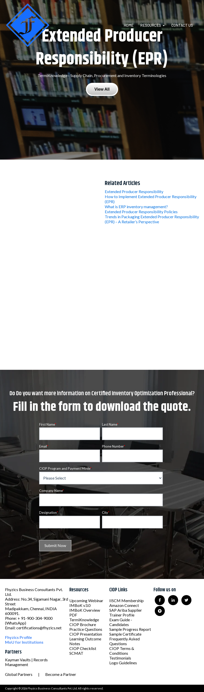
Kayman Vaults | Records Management (26, 662)
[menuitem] (131, 25)
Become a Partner (60, 674)
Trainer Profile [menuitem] (121, 614)
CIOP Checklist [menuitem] (82, 648)
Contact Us (182, 25)
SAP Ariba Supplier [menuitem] (125, 610)
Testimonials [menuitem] (120, 657)
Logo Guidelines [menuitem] (123, 662)
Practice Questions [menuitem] (85, 629)
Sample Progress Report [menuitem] (130, 629)
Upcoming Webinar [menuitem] (86, 600)
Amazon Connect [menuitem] (124, 605)
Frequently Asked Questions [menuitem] (124, 641)
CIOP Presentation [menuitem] (85, 634)
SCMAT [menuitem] (76, 653)
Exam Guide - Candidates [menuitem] (120, 622)
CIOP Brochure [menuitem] (82, 624)
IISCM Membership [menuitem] (126, 600)
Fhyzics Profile (18, 637)
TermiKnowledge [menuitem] (84, 619)
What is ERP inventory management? (136, 206)
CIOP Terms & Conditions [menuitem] (121, 650)
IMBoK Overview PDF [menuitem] (84, 612)
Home (128, 25)
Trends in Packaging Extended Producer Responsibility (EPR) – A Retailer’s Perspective (152, 219)
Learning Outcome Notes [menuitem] (85, 641)
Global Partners (18, 674)
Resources (150, 25)
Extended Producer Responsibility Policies (141, 211)
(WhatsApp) (15, 623)
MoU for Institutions (24, 642)
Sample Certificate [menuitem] (125, 634)
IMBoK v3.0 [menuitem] (79, 605)
